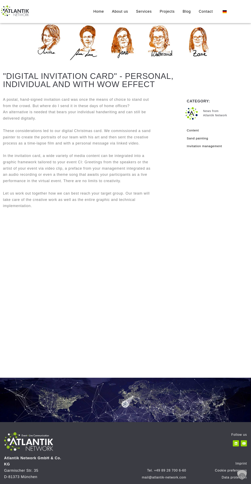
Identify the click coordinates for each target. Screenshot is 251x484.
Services (144, 11)
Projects (167, 11)
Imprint (241, 463)
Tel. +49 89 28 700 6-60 (166, 470)
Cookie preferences (231, 470)
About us (120, 11)
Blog (187, 11)
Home (98, 11)
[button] (242, 475)
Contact (206, 11)
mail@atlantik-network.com (164, 477)
